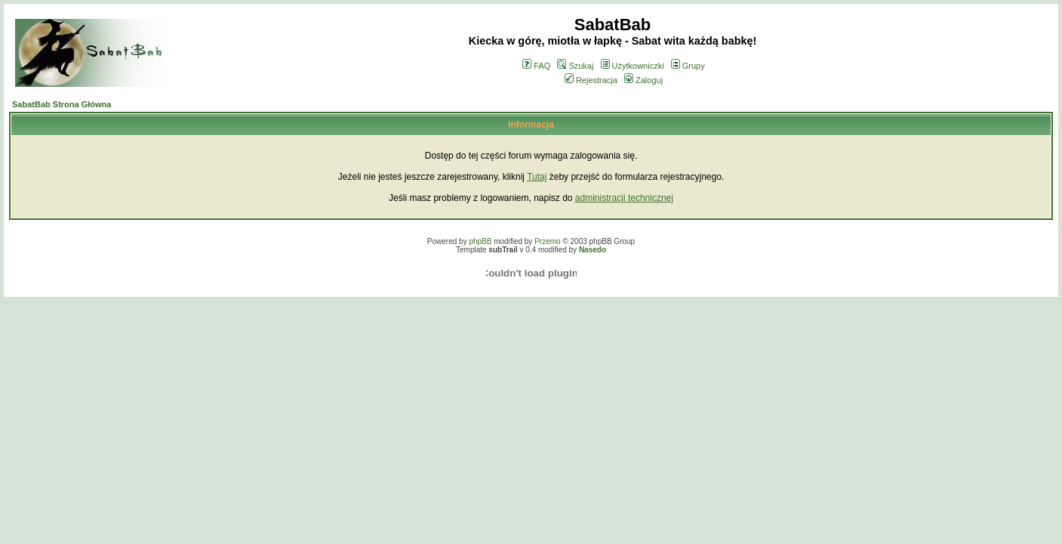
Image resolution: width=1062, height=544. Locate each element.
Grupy (688, 65)
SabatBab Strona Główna (61, 104)
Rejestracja (591, 80)
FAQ (536, 65)
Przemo (547, 241)
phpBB (480, 241)
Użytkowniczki (632, 65)
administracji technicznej (624, 198)
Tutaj (536, 177)
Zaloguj (643, 80)
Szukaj (575, 65)
